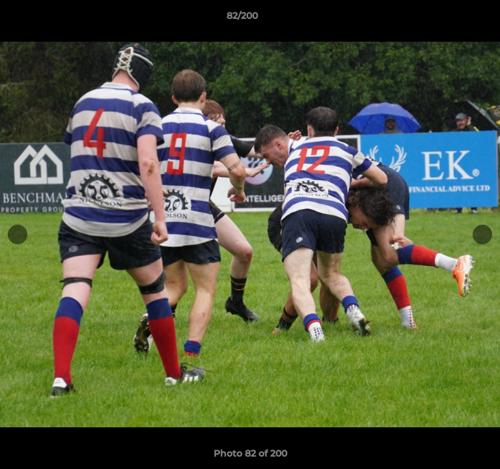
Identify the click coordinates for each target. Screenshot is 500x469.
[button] (453, 19)
